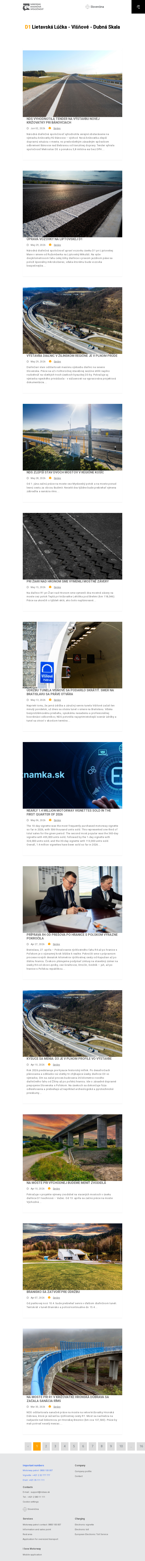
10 (121, 1446)
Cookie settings (31, 1502)
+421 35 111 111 (37, 1480)
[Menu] (138, 7)
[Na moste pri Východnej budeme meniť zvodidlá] (72, 1147)
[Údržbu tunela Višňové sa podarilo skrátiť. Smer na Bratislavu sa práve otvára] (72, 655)
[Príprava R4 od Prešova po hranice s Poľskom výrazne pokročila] (72, 899)
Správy (57, 128)
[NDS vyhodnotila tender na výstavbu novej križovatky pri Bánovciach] (72, 83)
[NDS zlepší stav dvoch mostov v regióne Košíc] (72, 437)
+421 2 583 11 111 (36, 1497)
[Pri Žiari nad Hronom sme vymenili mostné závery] (72, 546)
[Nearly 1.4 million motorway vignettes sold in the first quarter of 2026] (72, 775)
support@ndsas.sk (40, 1492)
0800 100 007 (46, 1470)
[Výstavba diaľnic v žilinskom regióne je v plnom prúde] (72, 320)
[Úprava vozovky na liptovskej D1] (72, 204)
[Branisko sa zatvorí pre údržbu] (72, 1256)
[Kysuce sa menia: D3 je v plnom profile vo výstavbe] (72, 1023)
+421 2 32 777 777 (41, 1475)
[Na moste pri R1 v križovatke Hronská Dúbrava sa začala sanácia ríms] (72, 1362)
